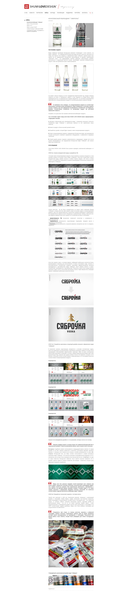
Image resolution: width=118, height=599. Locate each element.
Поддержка (69, 12)
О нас (26, 12)
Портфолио (39, 12)
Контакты (84, 12)
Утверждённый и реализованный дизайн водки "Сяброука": (62, 573)
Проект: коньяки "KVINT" (32, 27)
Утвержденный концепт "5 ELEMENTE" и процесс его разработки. (35, 31)
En (92, 13)
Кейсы (46, 12)
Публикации (60, 12)
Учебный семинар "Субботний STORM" (35, 28)
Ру (90, 13)
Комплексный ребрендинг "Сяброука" (35, 22)
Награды (52, 12)
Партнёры (77, 12)
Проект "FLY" (29, 25)
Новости (31, 12)
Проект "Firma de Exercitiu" (32, 23)
